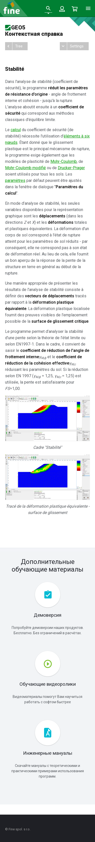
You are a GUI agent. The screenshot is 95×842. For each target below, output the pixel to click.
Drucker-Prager (71, 167)
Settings (77, 46)
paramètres (15, 180)
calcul (16, 129)
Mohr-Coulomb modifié (25, 167)
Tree (19, 46)
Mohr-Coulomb (63, 161)
